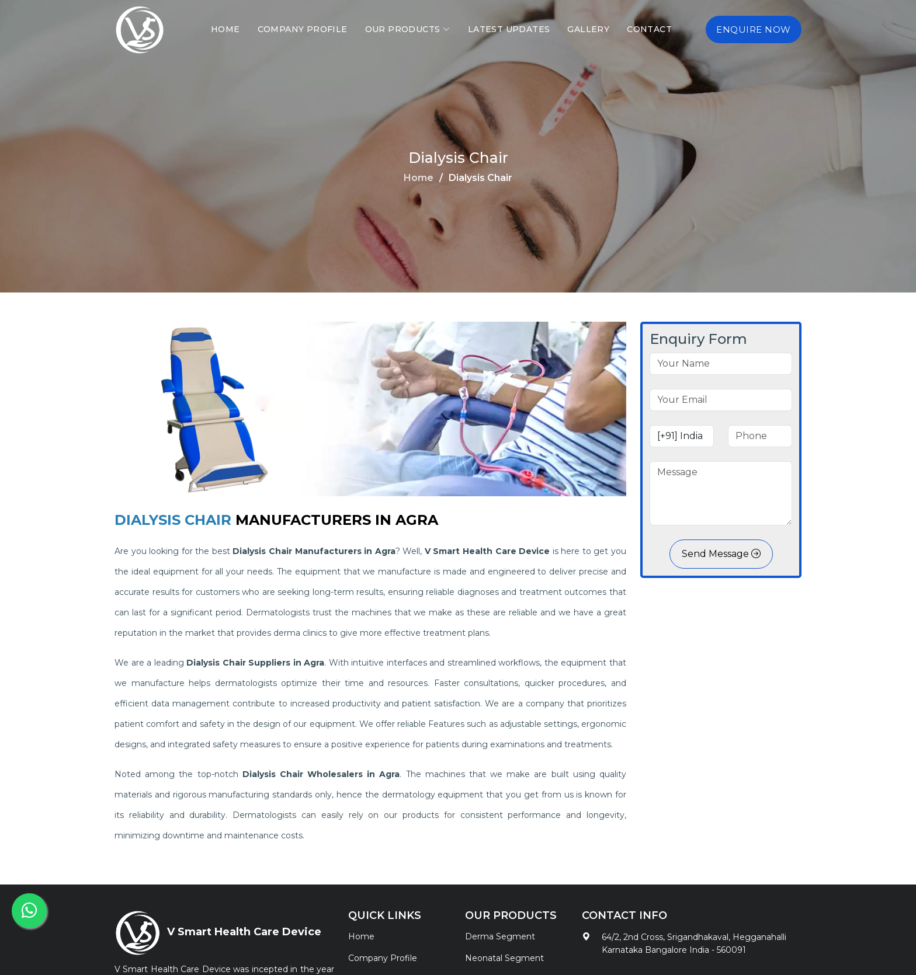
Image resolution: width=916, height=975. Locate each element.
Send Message (721, 553)
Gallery (588, 29)
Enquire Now (753, 29)
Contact (649, 29)
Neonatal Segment (504, 958)
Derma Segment (500, 936)
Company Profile (303, 29)
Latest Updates (509, 29)
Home (225, 29)
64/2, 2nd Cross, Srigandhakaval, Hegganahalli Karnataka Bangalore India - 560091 (694, 943)
